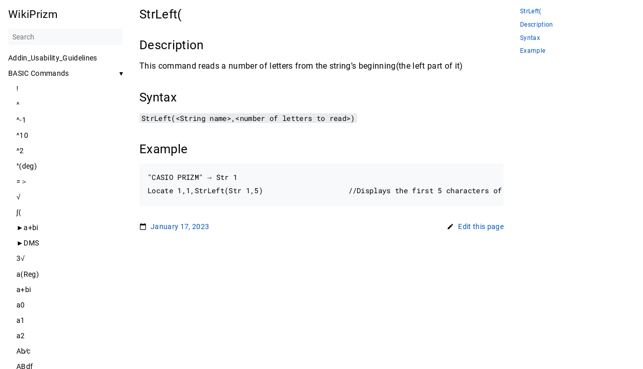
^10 (22, 135)
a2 (20, 336)
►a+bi (27, 227)
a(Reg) (27, 274)
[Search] (65, 37)
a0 (20, 305)
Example (532, 51)
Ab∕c (23, 351)
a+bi (23, 289)
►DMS (27, 243)
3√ (20, 258)
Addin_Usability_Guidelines (52, 58)
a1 (20, 320)
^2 (20, 151)
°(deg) (26, 166)
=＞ (22, 181)
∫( (19, 212)
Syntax (530, 38)
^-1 (21, 120)
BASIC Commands (38, 73)
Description (536, 25)
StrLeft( (531, 11)
